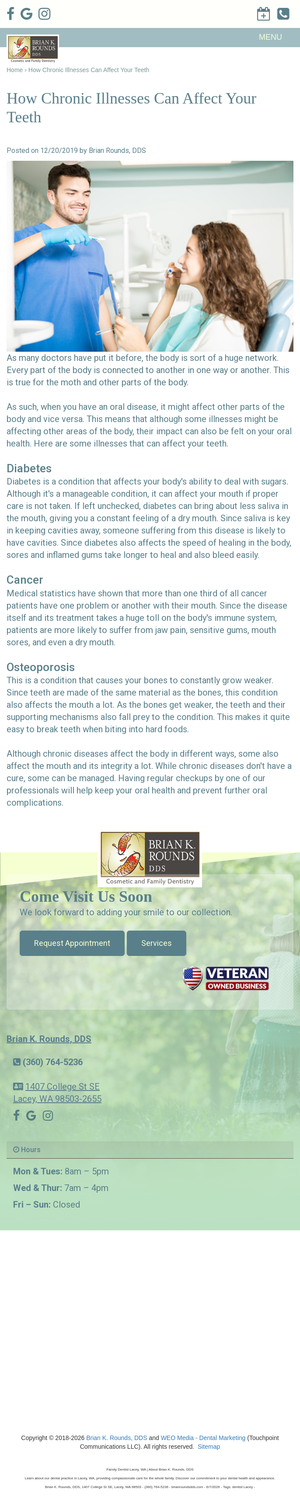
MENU (270, 37)
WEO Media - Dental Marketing (203, 1437)
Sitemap (209, 1446)
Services (156, 943)
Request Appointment (72, 943)
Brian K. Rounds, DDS (49, 1039)
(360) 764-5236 (53, 1062)
